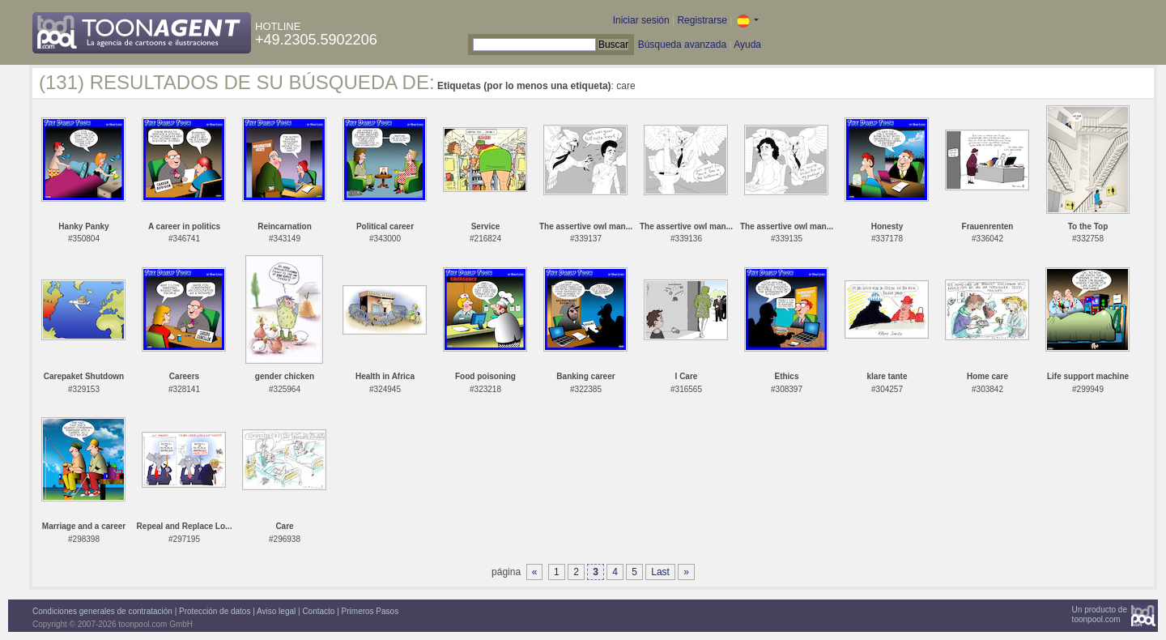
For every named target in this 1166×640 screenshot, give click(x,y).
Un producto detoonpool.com (1099, 614)
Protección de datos (214, 611)
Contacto (318, 611)
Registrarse (701, 20)
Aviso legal (276, 611)
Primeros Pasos (370, 611)
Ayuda (747, 44)
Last (660, 572)
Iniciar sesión (641, 20)
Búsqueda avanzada (682, 44)
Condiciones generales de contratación (102, 611)
